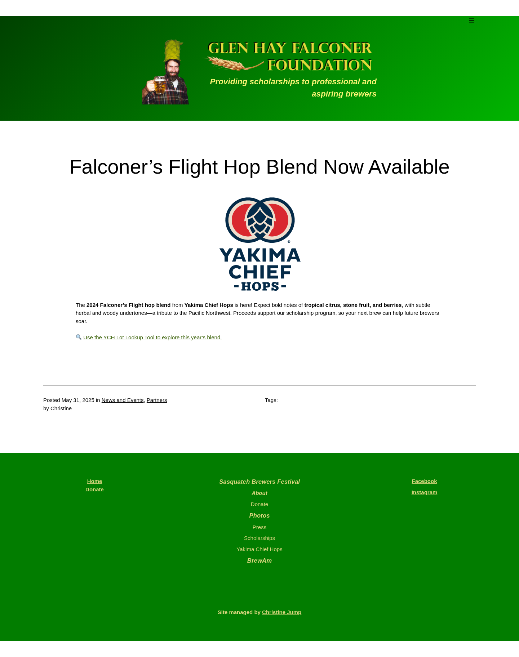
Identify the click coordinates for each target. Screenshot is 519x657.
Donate (94, 489)
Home (94, 481)
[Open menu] (471, 20)
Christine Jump (281, 612)
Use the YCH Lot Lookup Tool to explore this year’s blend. (152, 337)
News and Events (123, 400)
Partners (157, 400)
